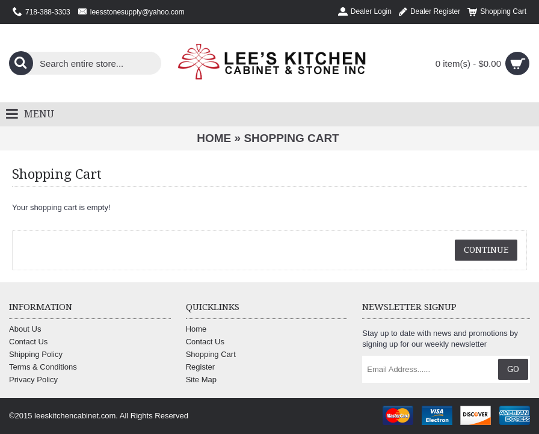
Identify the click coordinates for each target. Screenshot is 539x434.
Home (214, 138)
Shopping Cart (291, 138)
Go (513, 369)
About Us (25, 328)
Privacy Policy (33, 379)
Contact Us (28, 341)
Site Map (201, 379)
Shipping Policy (36, 354)
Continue (486, 250)
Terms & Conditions (43, 366)
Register (200, 366)
